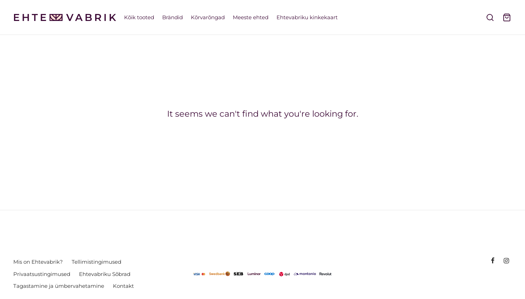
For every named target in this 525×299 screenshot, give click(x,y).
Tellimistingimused (96, 261)
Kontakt (123, 286)
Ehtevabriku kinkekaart (307, 17)
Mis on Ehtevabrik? (38, 261)
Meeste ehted (250, 17)
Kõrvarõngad (208, 17)
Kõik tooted (139, 17)
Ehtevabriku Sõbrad (104, 274)
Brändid (172, 17)
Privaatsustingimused (41, 274)
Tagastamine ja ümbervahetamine (58, 286)
